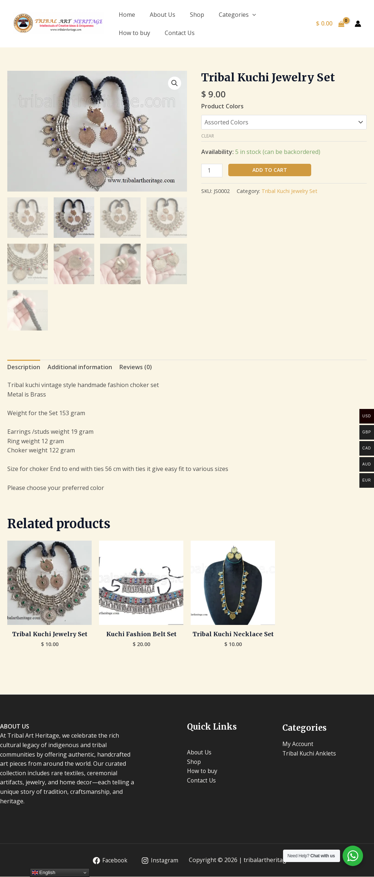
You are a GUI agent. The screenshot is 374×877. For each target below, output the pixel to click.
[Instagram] (159, 861)
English (43, 873)
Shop (197, 15)
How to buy (134, 33)
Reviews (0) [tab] (135, 367)
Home (127, 15)
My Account (298, 744)
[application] (252, 15)
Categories (237, 15)
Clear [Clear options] (207, 136)
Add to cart (269, 169)
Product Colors (222, 106)
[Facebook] (108, 861)
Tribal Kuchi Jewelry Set (289, 191)
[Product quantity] (211, 170)
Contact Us (180, 33)
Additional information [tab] (79, 367)
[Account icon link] (358, 23)
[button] (174, 83)
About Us (162, 15)
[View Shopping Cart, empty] (330, 23)
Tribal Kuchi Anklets (309, 754)
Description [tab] (23, 367)
